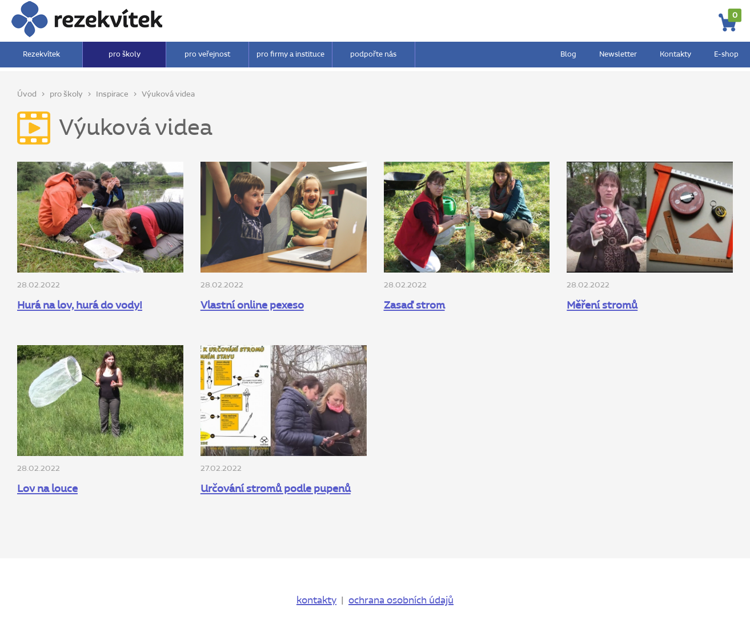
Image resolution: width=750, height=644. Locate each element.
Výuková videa (168, 94)
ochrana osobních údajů (401, 600)
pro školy (66, 94)
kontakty (316, 600)
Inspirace (112, 94)
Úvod (27, 94)
